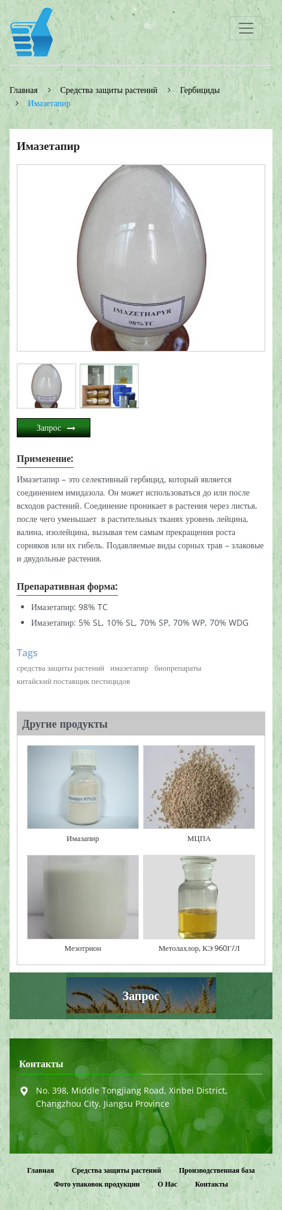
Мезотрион (83, 947)
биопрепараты (177, 667)
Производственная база (217, 1170)
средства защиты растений (60, 667)
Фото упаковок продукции (97, 1184)
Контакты (41, 1064)
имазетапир (129, 667)
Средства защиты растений (108, 89)
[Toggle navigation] (246, 28)
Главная (24, 89)
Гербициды (200, 89)
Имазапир (82, 838)
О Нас (167, 1184)
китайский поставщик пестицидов (73, 681)
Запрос (49, 427)
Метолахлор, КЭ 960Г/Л (199, 947)
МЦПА (199, 838)
